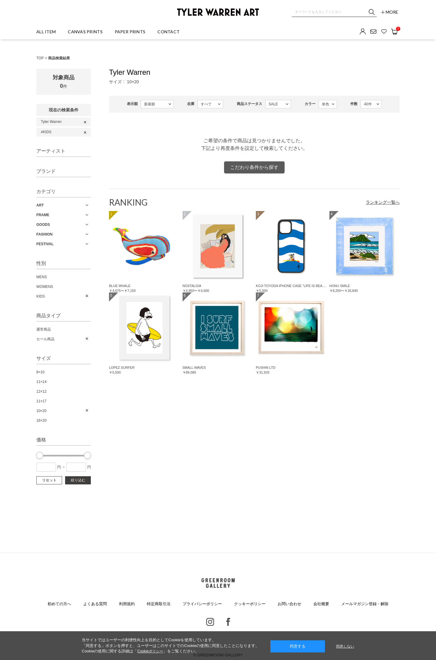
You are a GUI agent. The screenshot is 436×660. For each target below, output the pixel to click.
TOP (40, 58)
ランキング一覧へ (383, 202)
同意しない (345, 646)
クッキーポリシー (250, 604)
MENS (41, 277)
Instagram (210, 622)
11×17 (41, 401)
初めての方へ (59, 604)
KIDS (40, 296)
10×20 (41, 411)
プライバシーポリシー (202, 604)
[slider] (39, 455)
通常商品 (43, 329)
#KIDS (46, 132)
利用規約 (127, 604)
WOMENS (44, 287)
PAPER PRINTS (130, 31)
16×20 (41, 420)
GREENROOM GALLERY (218, 583)
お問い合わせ (289, 604)
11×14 (41, 382)
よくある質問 (95, 604)
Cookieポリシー (150, 651)
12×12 (41, 391)
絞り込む (78, 480)
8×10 (40, 372)
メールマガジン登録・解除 (364, 604)
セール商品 (45, 339)
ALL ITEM (46, 31)
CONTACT (168, 31)
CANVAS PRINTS (85, 31)
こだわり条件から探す (254, 167)
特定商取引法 (158, 604)
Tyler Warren (51, 122)
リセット (49, 480)
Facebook (228, 622)
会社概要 (321, 604)
